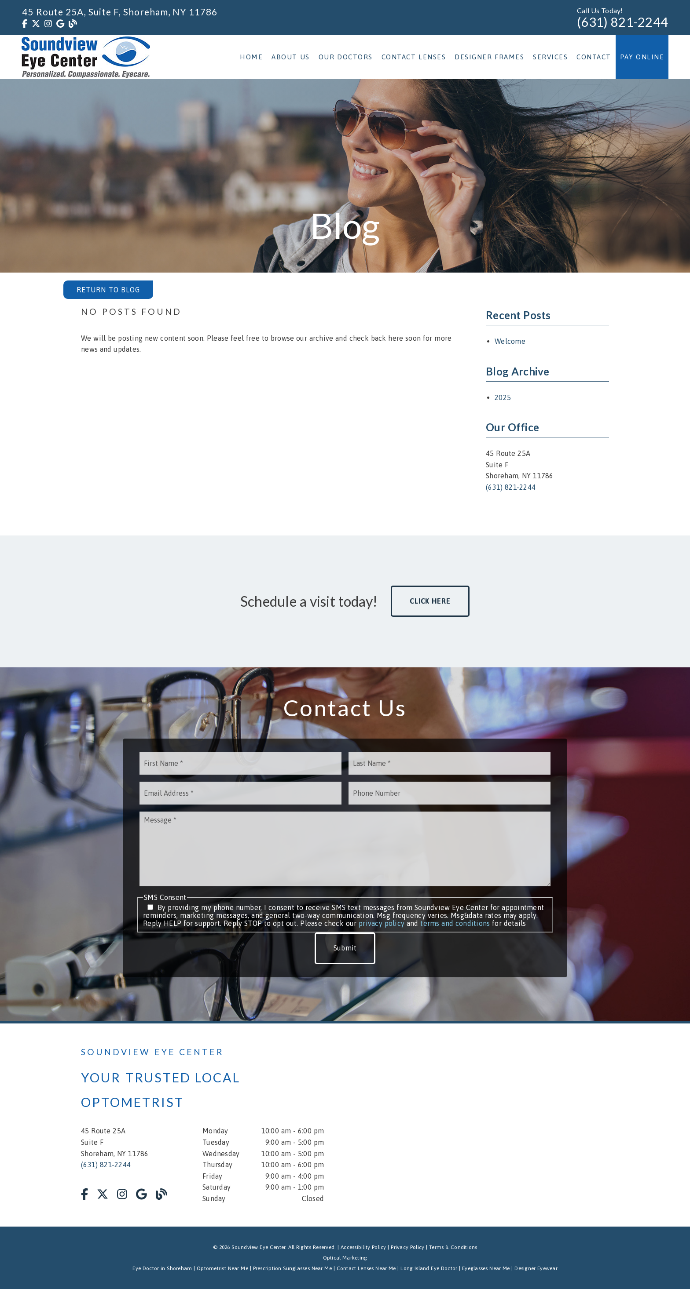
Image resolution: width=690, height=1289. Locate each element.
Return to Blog (108, 290)
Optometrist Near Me (222, 1268)
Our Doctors (346, 57)
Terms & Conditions (453, 1247)
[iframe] (503, 1125)
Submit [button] (345, 948)
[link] (24, 24)
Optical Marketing (345, 1258)
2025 (503, 397)
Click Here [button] (430, 601)
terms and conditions (455, 923)
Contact (593, 57)
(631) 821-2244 (622, 22)
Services (550, 57)
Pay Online (642, 57)
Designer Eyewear (536, 1268)
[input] (240, 763)
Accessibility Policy (363, 1247)
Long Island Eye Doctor (428, 1268)
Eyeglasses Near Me (486, 1268)
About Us (291, 57)
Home (251, 57)
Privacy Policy (407, 1247)
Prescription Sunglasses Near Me (292, 1268)
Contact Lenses (414, 57)
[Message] (345, 849)
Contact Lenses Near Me (366, 1268)
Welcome (510, 341)
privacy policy (381, 923)
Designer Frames (489, 57)
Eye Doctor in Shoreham (162, 1268)
